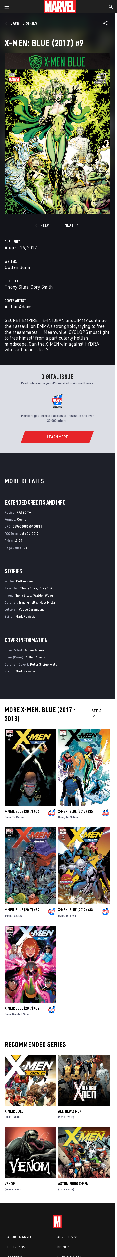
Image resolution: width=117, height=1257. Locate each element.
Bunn (8, 817)
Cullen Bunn (17, 267)
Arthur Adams (18, 306)
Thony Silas (16, 287)
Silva (19, 915)
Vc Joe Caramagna (31, 609)
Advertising (68, 1237)
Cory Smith (41, 287)
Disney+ (64, 1247)
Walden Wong (43, 595)
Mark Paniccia (26, 616)
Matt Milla (47, 602)
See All (98, 712)
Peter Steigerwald (43, 664)
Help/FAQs (16, 1247)
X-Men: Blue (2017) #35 (75, 811)
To (13, 817)
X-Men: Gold (14, 1111)
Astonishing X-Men (73, 1183)
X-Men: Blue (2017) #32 (22, 1008)
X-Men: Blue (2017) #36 (22, 811)
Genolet (17, 1014)
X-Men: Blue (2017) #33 (75, 909)
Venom (10, 1183)
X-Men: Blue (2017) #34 (22, 909)
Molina (20, 817)
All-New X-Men (70, 1111)
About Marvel (19, 1237)
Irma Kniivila (28, 602)
